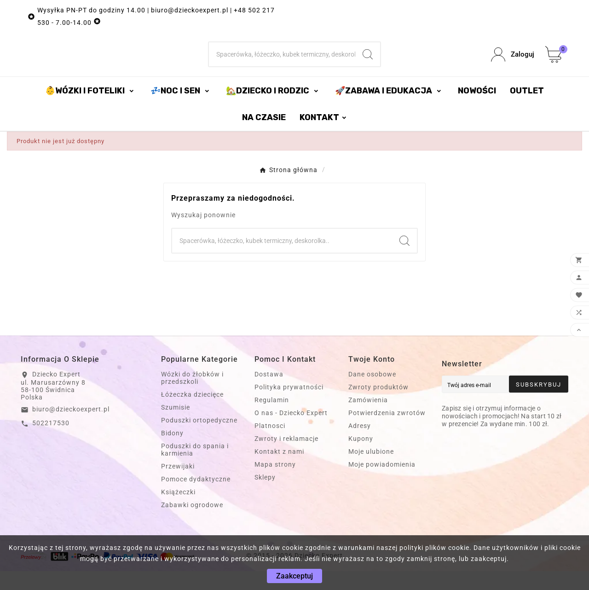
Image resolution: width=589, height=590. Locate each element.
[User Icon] (512, 64)
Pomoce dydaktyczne (196, 498)
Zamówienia (368, 418)
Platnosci (269, 444)
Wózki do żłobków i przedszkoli (192, 396)
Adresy (359, 444)
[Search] (368, 64)
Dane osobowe (372, 393)
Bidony (172, 452)
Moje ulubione (371, 470)
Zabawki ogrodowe (192, 523)
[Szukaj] (282, 64)
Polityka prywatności (288, 406)
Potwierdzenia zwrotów (387, 431)
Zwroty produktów (378, 406)
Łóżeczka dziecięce (192, 413)
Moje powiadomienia (382, 483)
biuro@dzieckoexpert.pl (71, 428)
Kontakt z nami (279, 470)
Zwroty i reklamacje (286, 457)
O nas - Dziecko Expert (291, 431)
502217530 (50, 441)
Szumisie (175, 426)
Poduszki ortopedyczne (199, 439)
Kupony (360, 457)
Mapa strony (275, 483)
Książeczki (178, 511)
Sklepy (265, 496)
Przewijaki (178, 485)
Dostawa (268, 393)
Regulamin (271, 418)
